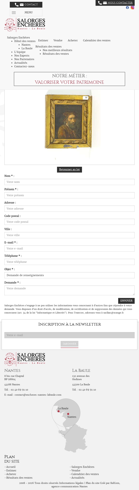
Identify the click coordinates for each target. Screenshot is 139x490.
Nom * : (9, 176)
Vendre (58, 40)
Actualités (20, 62)
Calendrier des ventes (96, 40)
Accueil (11, 467)
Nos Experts (21, 55)
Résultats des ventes (56, 53)
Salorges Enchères (82, 467)
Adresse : (10, 202)
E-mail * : (10, 242)
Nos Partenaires (24, 59)
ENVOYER (126, 300)
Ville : (8, 229)
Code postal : (12, 216)
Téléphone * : (13, 256)
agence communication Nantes (69, 486)
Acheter (73, 40)
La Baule (27, 48)
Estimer (43, 40)
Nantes (26, 44)
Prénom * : (11, 189)
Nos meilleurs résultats (57, 50)
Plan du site (92, 483)
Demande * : (12, 282)
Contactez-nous (24, 66)
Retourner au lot (69, 169)
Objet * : (9, 269)
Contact (26, 4)
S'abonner (69, 343)
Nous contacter (115, 3)
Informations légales (71, 483)
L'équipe (20, 52)
